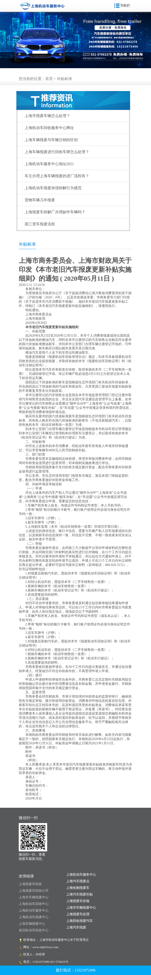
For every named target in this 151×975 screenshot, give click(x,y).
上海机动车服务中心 (34, 910)
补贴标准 (64, 79)
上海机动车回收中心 (34, 904)
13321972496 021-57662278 (50, 961)
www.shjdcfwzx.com (45, 947)
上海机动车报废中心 (34, 917)
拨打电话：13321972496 (76, 970)
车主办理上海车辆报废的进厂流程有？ (57, 176)
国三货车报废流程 (40, 224)
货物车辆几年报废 (40, 200)
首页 (49, 79)
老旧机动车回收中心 (34, 930)
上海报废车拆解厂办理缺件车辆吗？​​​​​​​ (55, 212)
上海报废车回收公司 (34, 890)
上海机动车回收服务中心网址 (49, 128)
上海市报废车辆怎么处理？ (47, 116)
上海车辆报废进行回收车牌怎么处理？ (57, 152)
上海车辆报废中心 (32, 923)
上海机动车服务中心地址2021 (49, 164)
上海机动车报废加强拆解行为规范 (53, 188)
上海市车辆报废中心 (34, 897)
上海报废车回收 (30, 884)
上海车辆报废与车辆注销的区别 (51, 140)
